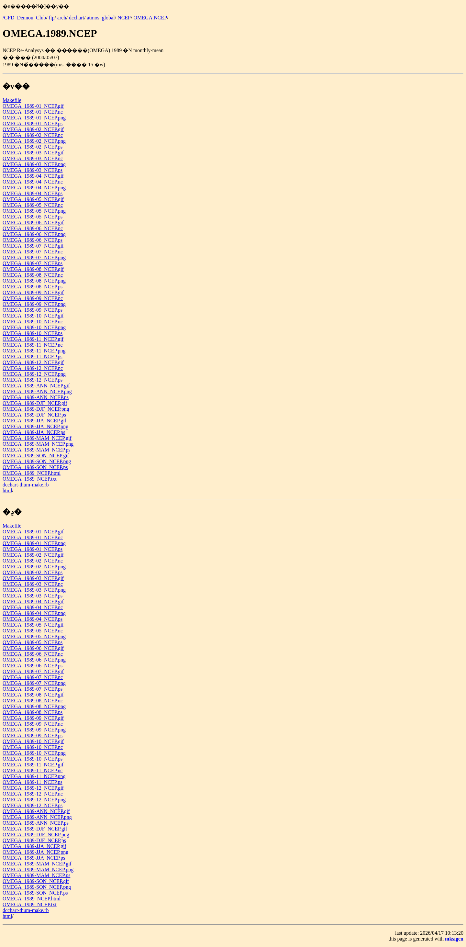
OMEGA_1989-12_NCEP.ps (32, 380)
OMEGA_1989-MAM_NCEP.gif (37, 438)
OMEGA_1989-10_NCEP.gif (33, 315)
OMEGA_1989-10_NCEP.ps (32, 333)
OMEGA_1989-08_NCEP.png (34, 281)
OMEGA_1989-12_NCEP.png (34, 374)
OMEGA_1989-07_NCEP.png (34, 257)
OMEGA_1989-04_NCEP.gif (33, 176)
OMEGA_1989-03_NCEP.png (34, 164)
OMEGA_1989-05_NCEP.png (34, 211)
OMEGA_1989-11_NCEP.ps (32, 356)
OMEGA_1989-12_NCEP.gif (33, 362)
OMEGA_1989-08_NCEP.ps (32, 286)
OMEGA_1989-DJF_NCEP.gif (35, 403)
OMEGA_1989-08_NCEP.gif (33, 269)
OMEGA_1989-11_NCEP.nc (33, 345)
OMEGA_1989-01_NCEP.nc (33, 112)
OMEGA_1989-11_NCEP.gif (33, 339)
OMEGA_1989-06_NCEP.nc (33, 228)
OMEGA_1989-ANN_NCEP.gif (36, 385)
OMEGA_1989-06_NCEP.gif (33, 222)
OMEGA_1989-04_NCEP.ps (32, 193)
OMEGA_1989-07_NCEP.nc (33, 251)
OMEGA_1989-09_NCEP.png (34, 304)
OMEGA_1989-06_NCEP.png (34, 234)
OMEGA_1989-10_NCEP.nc (33, 321)
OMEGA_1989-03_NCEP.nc (33, 158)
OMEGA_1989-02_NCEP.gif (33, 129)
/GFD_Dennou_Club (24, 17)
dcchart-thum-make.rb (26, 484)
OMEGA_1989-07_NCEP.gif (33, 246)
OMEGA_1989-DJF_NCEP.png (36, 409)
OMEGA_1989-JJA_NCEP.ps (34, 432)
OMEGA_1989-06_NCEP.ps (32, 240)
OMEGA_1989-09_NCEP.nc (33, 298)
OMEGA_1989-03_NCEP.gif (33, 152)
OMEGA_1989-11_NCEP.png (34, 350)
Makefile (12, 100)
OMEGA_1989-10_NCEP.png (34, 327)
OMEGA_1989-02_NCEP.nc (33, 135)
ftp (52, 17)
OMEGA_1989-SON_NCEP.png (37, 461)
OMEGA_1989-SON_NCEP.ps (35, 467)
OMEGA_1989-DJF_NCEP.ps (34, 415)
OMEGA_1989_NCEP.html (32, 473)
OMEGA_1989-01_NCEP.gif (33, 106)
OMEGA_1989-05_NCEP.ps (32, 216)
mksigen (454, 938)
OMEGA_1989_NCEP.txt (30, 479)
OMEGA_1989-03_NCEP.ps (32, 170)
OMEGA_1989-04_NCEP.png (34, 187)
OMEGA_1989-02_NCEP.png (34, 141)
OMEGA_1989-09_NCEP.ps (32, 310)
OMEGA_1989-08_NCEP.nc (33, 275)
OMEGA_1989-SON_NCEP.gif (36, 455)
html (7, 490)
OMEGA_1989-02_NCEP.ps (32, 147)
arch (61, 17)
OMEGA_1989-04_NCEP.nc (33, 181)
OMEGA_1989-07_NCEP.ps (32, 263)
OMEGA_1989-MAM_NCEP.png (38, 444)
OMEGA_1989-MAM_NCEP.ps (36, 449)
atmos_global (101, 17)
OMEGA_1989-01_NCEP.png (34, 117)
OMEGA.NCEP (150, 17)
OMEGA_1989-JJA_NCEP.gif (34, 420)
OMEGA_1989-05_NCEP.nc (33, 205)
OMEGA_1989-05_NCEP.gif (33, 199)
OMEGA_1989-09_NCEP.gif (33, 292)
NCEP (124, 17)
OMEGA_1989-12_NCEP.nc (33, 368)
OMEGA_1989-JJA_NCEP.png (35, 426)
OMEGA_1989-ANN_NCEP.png (37, 391)
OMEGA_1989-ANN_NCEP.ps (36, 397)
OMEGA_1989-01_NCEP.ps (32, 123)
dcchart (76, 17)
